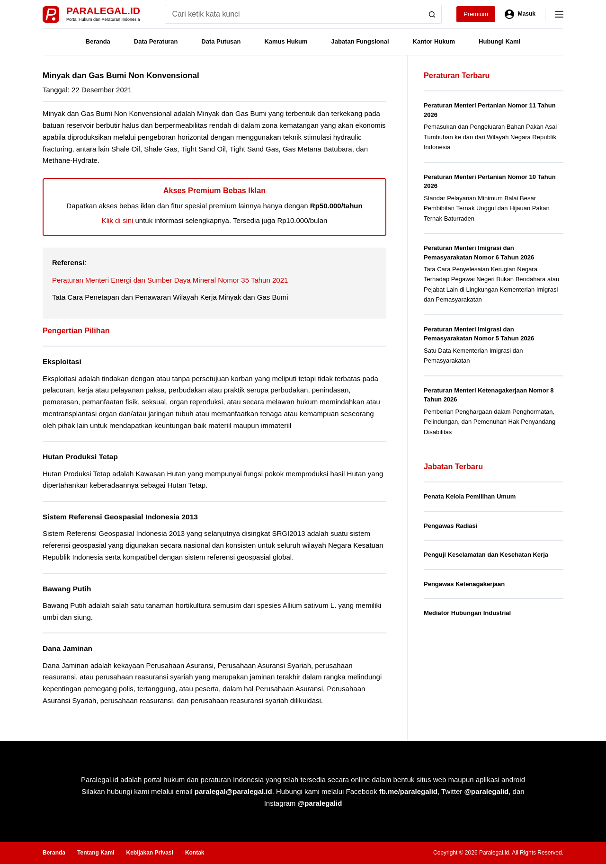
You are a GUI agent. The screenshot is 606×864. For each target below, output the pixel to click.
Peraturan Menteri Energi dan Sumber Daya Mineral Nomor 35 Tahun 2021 (170, 280)
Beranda (98, 41)
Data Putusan (221, 41)
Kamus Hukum (285, 41)
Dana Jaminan (67, 648)
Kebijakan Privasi (149, 852)
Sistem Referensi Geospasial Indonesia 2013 (120, 517)
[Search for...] (294, 14)
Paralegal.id (103, 10)
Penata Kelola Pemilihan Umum (470, 496)
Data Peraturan (156, 41)
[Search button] (432, 14)
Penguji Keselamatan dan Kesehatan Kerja (486, 554)
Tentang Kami (95, 852)
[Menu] (559, 14)
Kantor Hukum (434, 41)
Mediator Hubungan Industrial (467, 612)
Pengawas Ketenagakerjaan (464, 584)
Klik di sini (118, 220)
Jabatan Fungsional (360, 41)
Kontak (195, 852)
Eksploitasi (62, 361)
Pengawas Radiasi (450, 525)
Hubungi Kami (499, 41)
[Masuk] (520, 14)
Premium (475, 14)
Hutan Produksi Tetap (80, 457)
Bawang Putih (67, 589)
